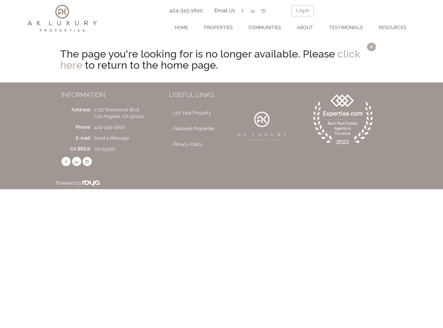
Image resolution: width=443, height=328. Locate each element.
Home (181, 27)
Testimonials (346, 27)
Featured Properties (194, 128)
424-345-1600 (186, 10)
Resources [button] (392, 27)
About (305, 27)
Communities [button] (265, 27)
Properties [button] (218, 27)
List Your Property (192, 113)
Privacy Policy (188, 144)
